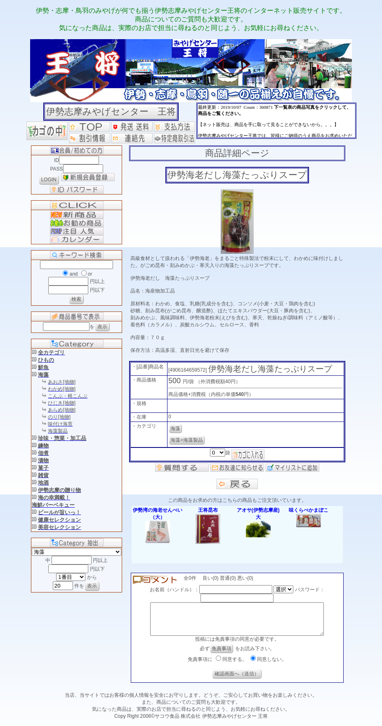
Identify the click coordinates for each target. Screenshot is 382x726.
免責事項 (221, 655)
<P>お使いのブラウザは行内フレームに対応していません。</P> (276, 120)
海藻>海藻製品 (186, 440)
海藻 (175, 428)
